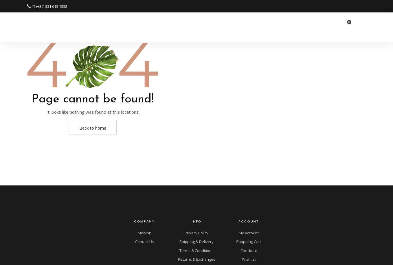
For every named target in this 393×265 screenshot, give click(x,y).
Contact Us (144, 241)
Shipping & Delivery (196, 241)
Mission (144, 232)
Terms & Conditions (196, 250)
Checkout (248, 250)
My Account (249, 232)
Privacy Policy (196, 232)
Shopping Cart (248, 241)
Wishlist (249, 259)
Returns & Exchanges (196, 259)
